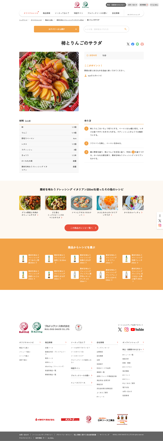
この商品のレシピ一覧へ (81, 227)
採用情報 (38, 438)
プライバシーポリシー (64, 434)
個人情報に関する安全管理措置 (85, 434)
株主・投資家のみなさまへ (116, 5)
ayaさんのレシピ (95, 75)
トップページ (23, 20)
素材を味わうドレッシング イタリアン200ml (70, 20)
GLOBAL (51, 438)
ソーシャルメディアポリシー (42, 434)
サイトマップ (104, 434)
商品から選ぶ (49, 20)
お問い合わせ (132, 5)
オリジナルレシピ (36, 20)
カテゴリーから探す (56, 29)
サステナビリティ (25, 438)
